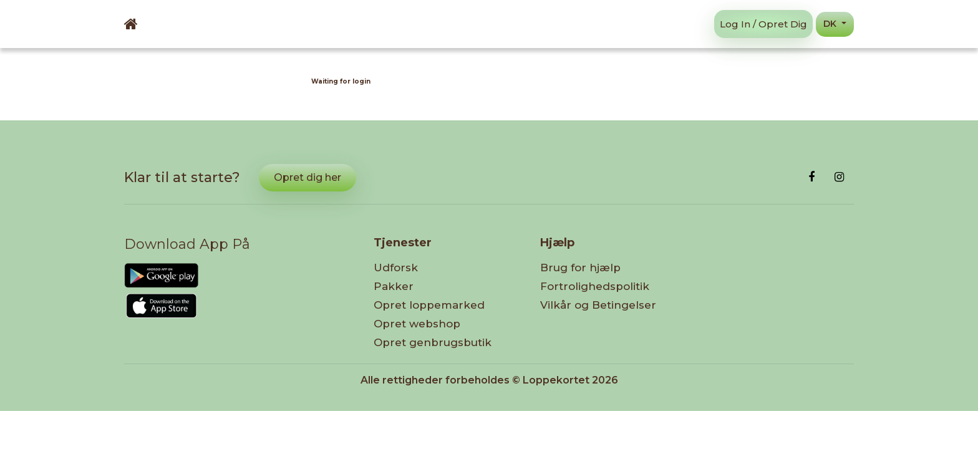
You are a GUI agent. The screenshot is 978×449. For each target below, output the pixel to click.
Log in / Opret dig (763, 24)
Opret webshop (417, 323)
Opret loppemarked (429, 305)
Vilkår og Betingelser (598, 305)
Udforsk (396, 267)
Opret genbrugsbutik (432, 342)
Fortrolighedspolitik (594, 286)
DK (831, 23)
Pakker (394, 286)
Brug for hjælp (580, 267)
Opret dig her (307, 177)
